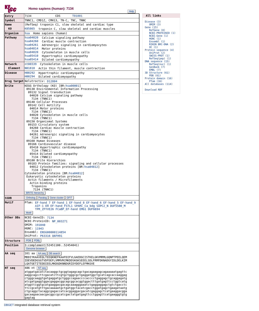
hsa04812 (91, 167)
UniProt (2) (157, 52)
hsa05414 (31, 59)
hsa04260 (31, 41)
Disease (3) (153, 21)
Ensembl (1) (157, 41)
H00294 (30, 76)
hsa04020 (31, 38)
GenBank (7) (157, 67)
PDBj (36, 240)
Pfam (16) (155, 81)
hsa (27, 33)
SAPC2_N (102, 206)
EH (47, 206)
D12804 (52, 81)
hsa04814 (31, 48)
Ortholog (30, 198)
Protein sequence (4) (159, 50)
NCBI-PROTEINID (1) (162, 33)
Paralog (42, 198)
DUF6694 (94, 209)
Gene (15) (151, 27)
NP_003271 (60, 221)
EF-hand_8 (77, 203)
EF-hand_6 (94, 203)
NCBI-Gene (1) (158, 35)
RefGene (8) (157, 30)
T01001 (77, 16)
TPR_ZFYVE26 (44, 209)
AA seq (42, 253)
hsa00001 (72, 86)
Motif (28, 213)
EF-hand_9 (128, 203)
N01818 (30, 68)
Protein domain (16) (159, 78)
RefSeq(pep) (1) (160, 58)
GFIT (69, 198)
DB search (54, 253)
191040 (40, 225)
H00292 (30, 73)
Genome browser (35, 249)
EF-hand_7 (42, 203)
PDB (28, 240)
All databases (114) (159, 84)
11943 (39, 229)
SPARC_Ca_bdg (84, 206)
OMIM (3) (155, 24)
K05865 (30, 29)
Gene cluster (57, 198)
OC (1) (153, 47)
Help (131, 11)
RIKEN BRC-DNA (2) (161, 44)
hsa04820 (31, 52)
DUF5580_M (117, 206)
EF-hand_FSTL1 (61, 206)
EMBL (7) (155, 69)
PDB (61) (155, 75)
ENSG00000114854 (53, 232)
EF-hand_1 (60, 203)
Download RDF (153, 89)
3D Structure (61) (157, 72)
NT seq (42, 268)
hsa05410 (31, 56)
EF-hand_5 (111, 203)
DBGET (9, 305)
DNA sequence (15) (157, 61)
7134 (50, 218)
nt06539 (31, 64)
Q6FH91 (57, 236)
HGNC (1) (155, 38)
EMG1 (82, 209)
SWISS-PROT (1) (159, 55)
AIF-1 (39, 206)
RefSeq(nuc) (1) (160, 64)
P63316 (45, 236)
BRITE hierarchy (35, 193)
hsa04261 (31, 45)
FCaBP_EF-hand (66, 209)
